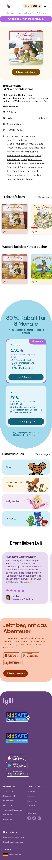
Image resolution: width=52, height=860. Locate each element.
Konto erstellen (32, 6)
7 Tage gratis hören (26, 72)
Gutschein (7, 819)
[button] (44, 6)
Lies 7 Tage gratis (26, 377)
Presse (30, 796)
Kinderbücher (23, 13)
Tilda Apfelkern (39, 13)
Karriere (31, 805)
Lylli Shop (7, 814)
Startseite (10, 13)
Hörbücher (8, 805)
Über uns (31, 791)
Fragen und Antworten (13, 837)
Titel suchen (9, 791)
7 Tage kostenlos (16, 673)
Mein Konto (8, 800)
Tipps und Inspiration (12, 810)
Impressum (32, 801)
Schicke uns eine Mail (13, 842)
